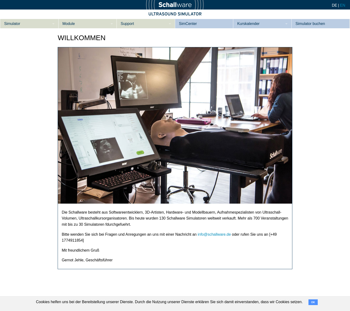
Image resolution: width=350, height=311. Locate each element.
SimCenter (188, 24)
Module (68, 24)
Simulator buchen (310, 24)
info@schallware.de (214, 234)
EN (342, 5)
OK (313, 302)
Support (127, 24)
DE (334, 5)
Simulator (12, 24)
